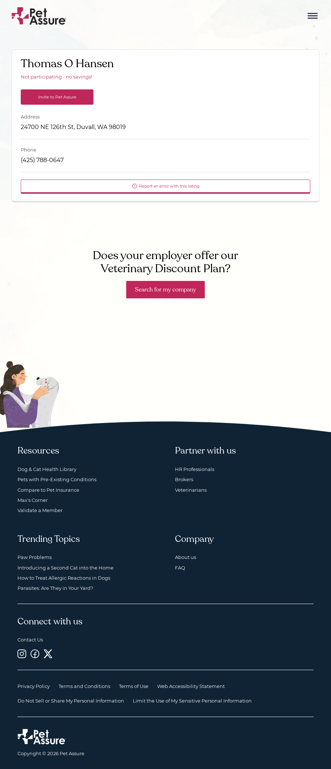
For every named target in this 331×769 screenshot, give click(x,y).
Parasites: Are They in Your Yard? (55, 588)
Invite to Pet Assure (57, 97)
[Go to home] (39, 15)
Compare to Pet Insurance (48, 490)
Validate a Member (40, 510)
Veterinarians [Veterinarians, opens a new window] (191, 490)
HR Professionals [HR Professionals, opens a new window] (194, 469)
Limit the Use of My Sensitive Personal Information (192, 701)
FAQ (180, 568)
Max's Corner (32, 500)
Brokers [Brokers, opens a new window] (184, 479)
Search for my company (165, 290)
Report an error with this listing (166, 186)
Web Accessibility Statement (191, 686)
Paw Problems (34, 557)
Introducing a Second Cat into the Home (65, 568)
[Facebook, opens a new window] (35, 653)
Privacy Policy (33, 686)
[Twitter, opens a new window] (48, 653)
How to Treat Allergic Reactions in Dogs (63, 578)
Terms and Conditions (84, 686)
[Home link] (41, 737)
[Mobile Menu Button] (312, 16)
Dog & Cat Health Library (46, 469)
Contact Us (30, 640)
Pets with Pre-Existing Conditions (56, 479)
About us (185, 557)
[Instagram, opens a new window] (21, 653)
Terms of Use (133, 686)
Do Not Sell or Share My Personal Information (70, 701)
